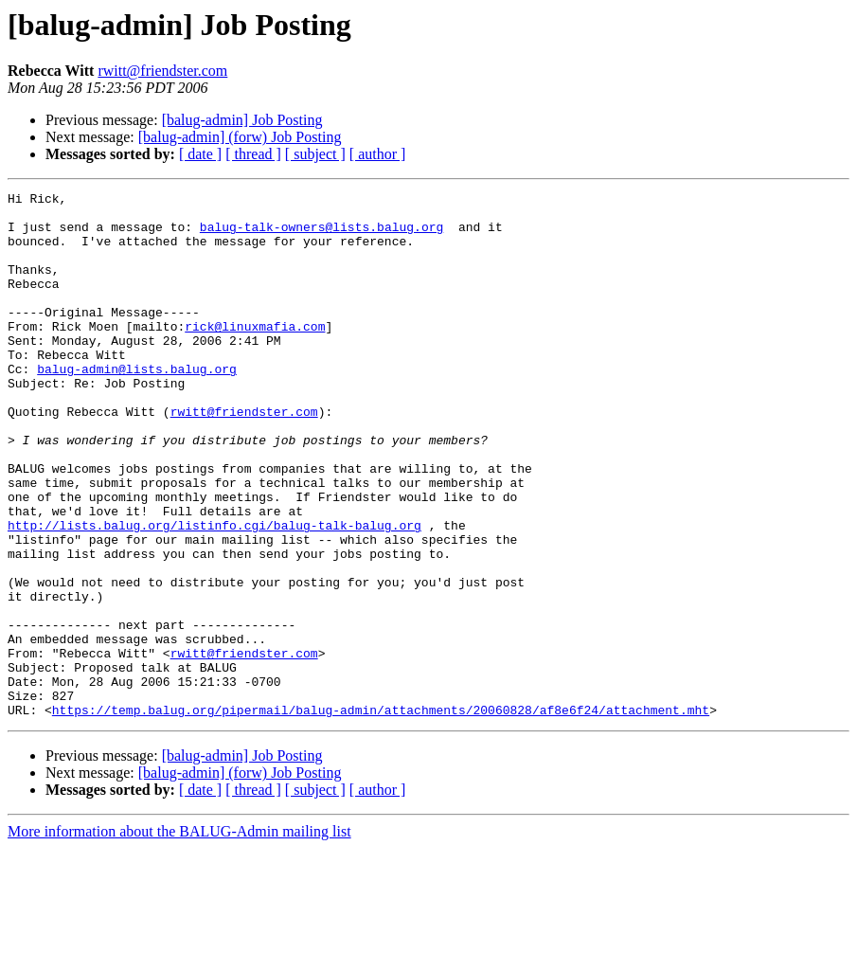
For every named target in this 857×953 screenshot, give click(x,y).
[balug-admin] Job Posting (242, 120)
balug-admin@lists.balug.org (137, 405)
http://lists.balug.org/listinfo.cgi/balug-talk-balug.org (214, 593)
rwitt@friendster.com (162, 71)
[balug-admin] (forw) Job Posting (240, 137)
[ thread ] (253, 154)
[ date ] (200, 154)
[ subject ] (315, 154)
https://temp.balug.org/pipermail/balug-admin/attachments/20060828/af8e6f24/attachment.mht (380, 814)
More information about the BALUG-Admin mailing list (179, 936)
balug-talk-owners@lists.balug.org (321, 234)
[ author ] (377, 154)
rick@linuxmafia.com (255, 354)
